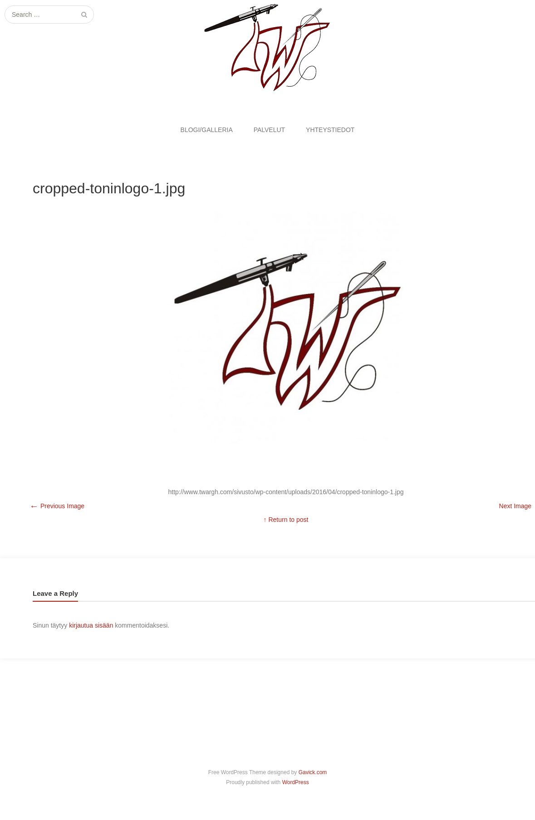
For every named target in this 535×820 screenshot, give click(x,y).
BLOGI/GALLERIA (207, 129)
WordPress (295, 782)
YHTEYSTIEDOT (330, 129)
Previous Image (56, 506)
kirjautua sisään (91, 625)
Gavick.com (313, 772)
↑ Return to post (286, 519)
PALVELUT (269, 129)
